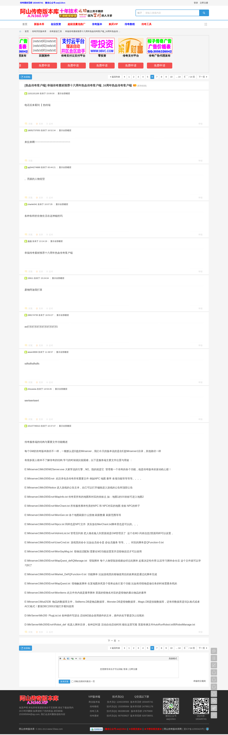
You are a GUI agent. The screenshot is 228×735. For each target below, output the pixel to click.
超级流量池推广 (76, 24)
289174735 (33, 315)
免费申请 (45, 65)
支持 (41, 124)
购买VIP (113, 24)
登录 (196, 3)
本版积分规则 (199, 681)
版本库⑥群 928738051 (141, 715)
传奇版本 (97, 24)
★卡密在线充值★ (153, 729)
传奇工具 (146, 24)
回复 (30, 124)
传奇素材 (94, 715)
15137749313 (34, 426)
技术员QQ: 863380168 (118, 711)
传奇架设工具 (56, 31)
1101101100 (33, 93)
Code (80, 658)
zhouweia (32, 389)
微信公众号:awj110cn (55, 3)
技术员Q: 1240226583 (118, 702)
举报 (200, 124)
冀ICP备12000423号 (194, 729)
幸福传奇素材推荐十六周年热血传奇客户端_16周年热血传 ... (92, 31)
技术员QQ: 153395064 (118, 706)
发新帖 (27, 77)
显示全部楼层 (64, 93)
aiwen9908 (33, 352)
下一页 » (114, 640)
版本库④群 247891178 (141, 706)
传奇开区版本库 (39, 31)
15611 (30, 278)
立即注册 (204, 3)
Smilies (84, 658)
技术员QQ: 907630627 (118, 715)
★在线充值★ (135, 729)
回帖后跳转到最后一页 (83, 681)
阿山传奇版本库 (20, 31)
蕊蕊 (30, 241)
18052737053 (34, 130)
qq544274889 (34, 167)
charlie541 (32, 204)
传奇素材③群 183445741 (31, 3)
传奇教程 (130, 24)
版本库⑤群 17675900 (141, 711)
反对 (51, 124)
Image (68, 658)
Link (72, 658)
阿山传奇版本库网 (173, 729)
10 (171, 77)
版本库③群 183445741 (141, 702)
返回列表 (116, 77)
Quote (76, 658)
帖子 (140, 13)
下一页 (202, 77)
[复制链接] (141, 86)
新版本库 (39, 24)
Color (64, 658)
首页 (24, 24)
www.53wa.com (55, 729)
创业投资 (56, 24)
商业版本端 (94, 702)
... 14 (178, 77)
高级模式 (173, 658)
